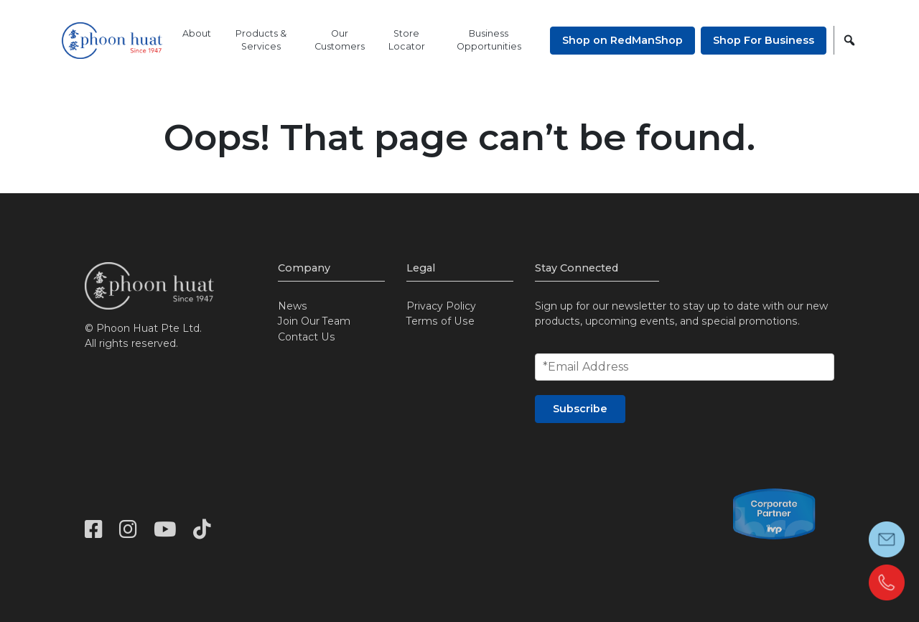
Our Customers (339, 40)
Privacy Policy (441, 306)
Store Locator (406, 40)
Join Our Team (314, 321)
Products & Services (260, 40)
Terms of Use (440, 321)
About (196, 33)
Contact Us (306, 336)
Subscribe (580, 408)
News (292, 306)
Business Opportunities (489, 40)
